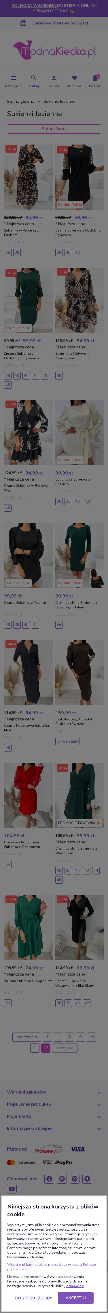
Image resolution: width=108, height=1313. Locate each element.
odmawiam (75, 1286)
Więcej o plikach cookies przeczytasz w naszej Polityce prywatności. (51, 1267)
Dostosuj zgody (33, 1298)
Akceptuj (76, 1298)
